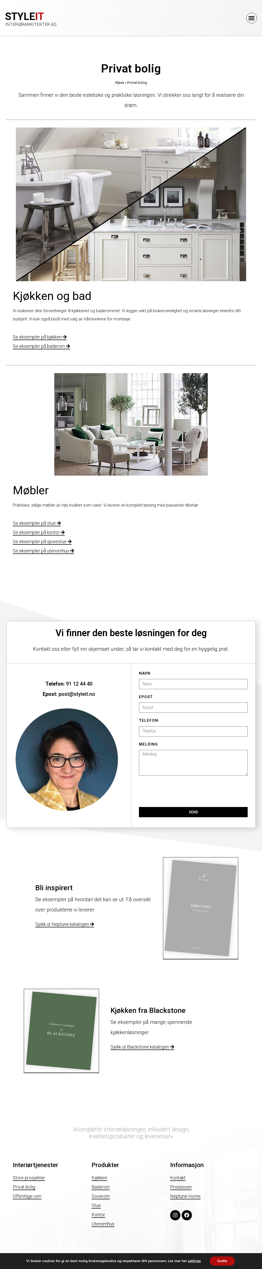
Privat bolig (24, 1187)
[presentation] (178, 791)
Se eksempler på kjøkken (40, 337)
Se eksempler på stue (37, 523)
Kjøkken (99, 1177)
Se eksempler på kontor (39, 532)
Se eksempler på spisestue (42, 541)
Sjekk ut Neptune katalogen (64, 924)
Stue (96, 1205)
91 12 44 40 (79, 684)
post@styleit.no (77, 694)
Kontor (98, 1214)
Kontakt (177, 1177)
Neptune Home (185, 1196)
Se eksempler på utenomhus (43, 550)
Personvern (12, 1262)
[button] (251, 18)
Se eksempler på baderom (41, 346)
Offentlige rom (27, 1196)
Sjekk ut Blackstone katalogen (142, 1047)
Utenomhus (103, 1223)
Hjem (119, 82)
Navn (144, 673)
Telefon (148, 720)
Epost (146, 697)
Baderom (101, 1187)
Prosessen (181, 1187)
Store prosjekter (29, 1177)
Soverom (101, 1196)
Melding (148, 744)
